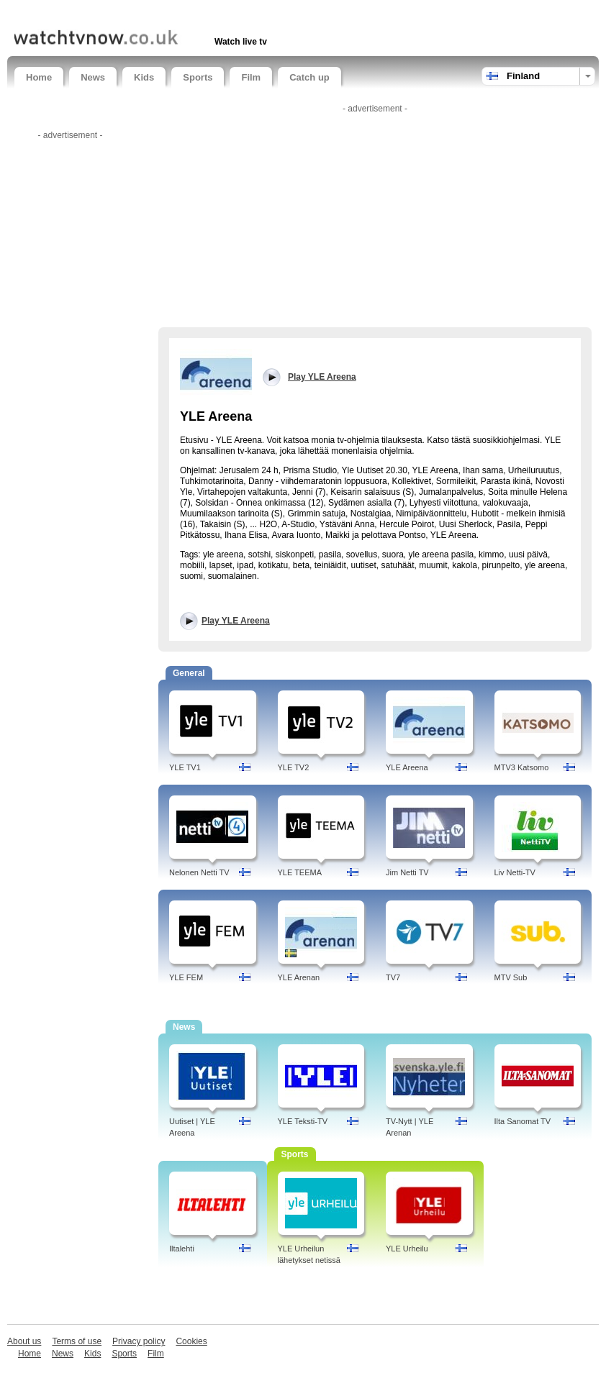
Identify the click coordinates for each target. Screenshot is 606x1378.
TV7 (393, 977)
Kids (144, 77)
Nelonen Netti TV (199, 872)
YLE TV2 (293, 767)
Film (251, 77)
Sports (197, 77)
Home (39, 77)
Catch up (309, 77)
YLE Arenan (299, 977)
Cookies (191, 1341)
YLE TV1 (185, 767)
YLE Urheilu (407, 1248)
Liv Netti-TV (514, 872)
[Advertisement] (182, 12)
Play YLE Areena (236, 621)
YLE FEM (186, 977)
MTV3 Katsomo (521, 767)
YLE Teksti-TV (303, 1121)
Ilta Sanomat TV (522, 1121)
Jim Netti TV (407, 872)
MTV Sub (511, 977)
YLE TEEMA (300, 872)
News (93, 77)
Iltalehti (181, 1248)
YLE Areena (407, 767)
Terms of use (76, 1341)
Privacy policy (138, 1341)
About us (24, 1341)
